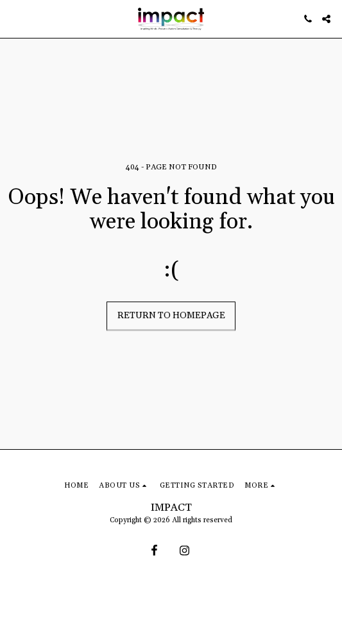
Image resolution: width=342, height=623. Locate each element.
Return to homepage (171, 315)
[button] (14, 18)
